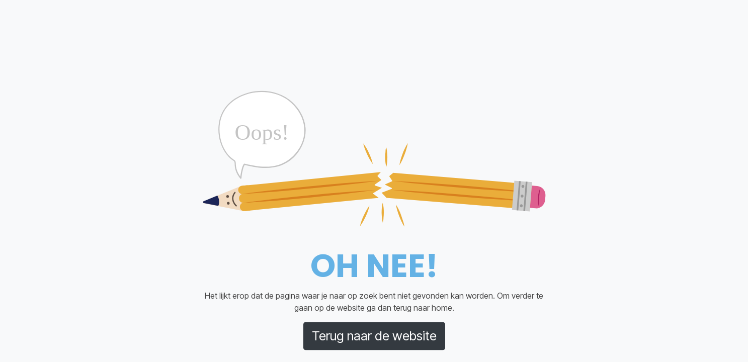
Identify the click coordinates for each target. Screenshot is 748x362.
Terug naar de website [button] (374, 335)
